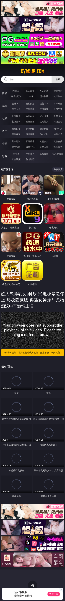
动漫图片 (58, 128)
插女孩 (16, 153)
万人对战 (44, 90)
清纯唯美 (30, 134)
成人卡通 (44, 116)
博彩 (4, 93)
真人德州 (30, 90)
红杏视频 (16, 159)
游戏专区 (58, 90)
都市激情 (16, 141)
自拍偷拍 (30, 103)
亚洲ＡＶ (16, 103)
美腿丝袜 (16, 134)
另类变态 (58, 121)
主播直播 (44, 108)
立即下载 (53, 593)
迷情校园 (16, 146)
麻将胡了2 (16, 96)
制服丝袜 (16, 121)
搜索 (58, 79)
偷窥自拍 (16, 128)
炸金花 (30, 96)
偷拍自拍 (30, 116)
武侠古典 (58, 141)
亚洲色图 (30, 128)
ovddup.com (32, 71)
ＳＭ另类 (58, 108)
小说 (4, 143)
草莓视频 (44, 153)
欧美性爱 (58, 116)
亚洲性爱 (16, 116)
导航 (4, 156)
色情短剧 (30, 159)
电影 (4, 118)
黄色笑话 (44, 146)
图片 (4, 131)
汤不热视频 (57, 153)
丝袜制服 (30, 108)
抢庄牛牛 (58, 96)
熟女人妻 (16, 108)
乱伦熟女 (44, 121)
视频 (4, 106)
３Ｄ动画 (58, 103)
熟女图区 (44, 134)
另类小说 (30, 146)
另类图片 (58, 134)
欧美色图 (44, 128)
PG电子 (16, 90)
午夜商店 (30, 153)
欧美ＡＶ (44, 103)
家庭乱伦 (30, 141)
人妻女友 (44, 141)
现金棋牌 (44, 96)
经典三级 (30, 121)
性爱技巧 (58, 146)
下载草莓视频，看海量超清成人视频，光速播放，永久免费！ (32, 352)
